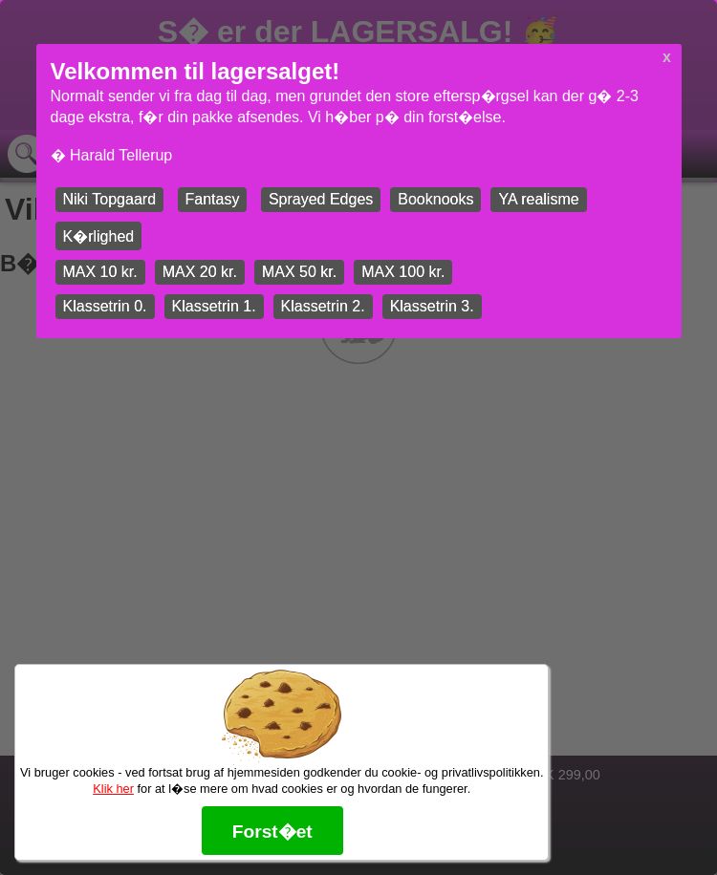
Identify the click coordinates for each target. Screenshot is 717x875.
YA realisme (538, 199)
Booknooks (435, 199)
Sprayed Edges (321, 199)
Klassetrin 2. (323, 306)
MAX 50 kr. (299, 272)
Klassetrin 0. (105, 306)
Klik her (113, 788)
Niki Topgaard (110, 199)
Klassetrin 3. (432, 306)
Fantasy (212, 199)
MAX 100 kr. (403, 272)
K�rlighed (99, 236)
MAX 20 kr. (200, 272)
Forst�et (272, 832)
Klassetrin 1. (214, 306)
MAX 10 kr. (100, 272)
